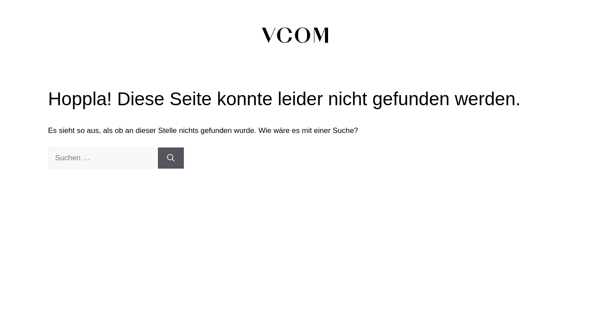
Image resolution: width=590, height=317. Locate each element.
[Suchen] (171, 158)
